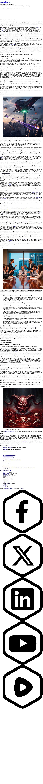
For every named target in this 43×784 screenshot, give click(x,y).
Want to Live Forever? (6, 468)
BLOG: (4, 477)
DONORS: (4, 478)
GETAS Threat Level (6, 470)
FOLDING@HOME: (6, 481)
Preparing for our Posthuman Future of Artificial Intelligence (13, 466)
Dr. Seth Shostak (3, 198)
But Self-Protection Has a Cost (8, 456)
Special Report (5, 2)
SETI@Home (18, 47)
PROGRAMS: (5, 482)
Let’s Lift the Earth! (6, 465)
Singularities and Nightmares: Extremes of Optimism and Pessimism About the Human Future (19, 467)
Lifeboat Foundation (8, 488)
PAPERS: (4, 484)
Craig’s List (2, 157)
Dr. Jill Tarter (38, 197)
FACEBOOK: (5, 472)
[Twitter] (23, 576)
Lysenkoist (10, 184)
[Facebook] (23, 533)
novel (1, 28)
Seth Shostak (9, 240)
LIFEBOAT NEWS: (6, 473)
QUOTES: (4, 486)
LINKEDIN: (5, 474)
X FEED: (4, 476)
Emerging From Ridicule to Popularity (9, 455)
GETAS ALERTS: (6, 475)
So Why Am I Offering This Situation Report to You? (12, 459)
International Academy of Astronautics (22, 208)
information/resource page (9, 431)
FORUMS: (4, 485)
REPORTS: (4, 480)
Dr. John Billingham (27, 442)
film (3, 28)
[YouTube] (23, 664)
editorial (5, 449)
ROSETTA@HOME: (6, 483)
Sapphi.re (22, 488)
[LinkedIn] (23, 620)
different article (35, 192)
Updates (4, 461)
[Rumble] (23, 708)
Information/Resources (6, 460)
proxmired (2, 30)
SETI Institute (12, 44)
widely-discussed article (7, 447)
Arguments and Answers (7, 458)
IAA (14, 226)
